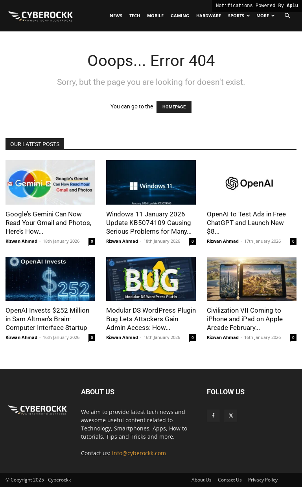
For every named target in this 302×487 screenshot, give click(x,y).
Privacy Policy (263, 479)
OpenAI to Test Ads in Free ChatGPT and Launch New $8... (246, 222)
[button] (287, 16)
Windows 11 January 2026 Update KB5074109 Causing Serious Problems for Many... (149, 222)
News (116, 15)
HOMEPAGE (174, 107)
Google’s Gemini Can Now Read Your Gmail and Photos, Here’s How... (48, 222)
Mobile (155, 15)
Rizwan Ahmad (21, 241)
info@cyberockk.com (139, 453)
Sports (239, 15)
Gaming (180, 15)
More (265, 15)
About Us (202, 479)
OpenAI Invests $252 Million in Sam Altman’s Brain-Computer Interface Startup (47, 318)
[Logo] (41, 15)
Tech (134, 15)
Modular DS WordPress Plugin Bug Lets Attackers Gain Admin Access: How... (151, 318)
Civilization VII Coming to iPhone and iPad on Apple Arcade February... (245, 318)
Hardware (208, 15)
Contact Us (230, 479)
